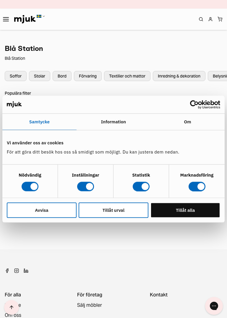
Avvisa (41, 210)
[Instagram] (16, 270)
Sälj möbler (89, 305)
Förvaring (88, 76)
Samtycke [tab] (39, 121)
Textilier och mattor (127, 76)
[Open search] (201, 19)
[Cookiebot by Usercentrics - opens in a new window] (194, 104)
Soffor (16, 76)
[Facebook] (7, 270)
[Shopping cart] (220, 19)
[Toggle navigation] (5, 19)
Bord (62, 76)
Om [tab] (187, 121)
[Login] (210, 19)
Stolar (39, 76)
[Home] (24, 19)
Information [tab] (113, 121)
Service (13, 305)
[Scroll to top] (11, 307)
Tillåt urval (113, 210)
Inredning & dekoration (179, 76)
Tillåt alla (185, 210)
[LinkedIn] (26, 270)
